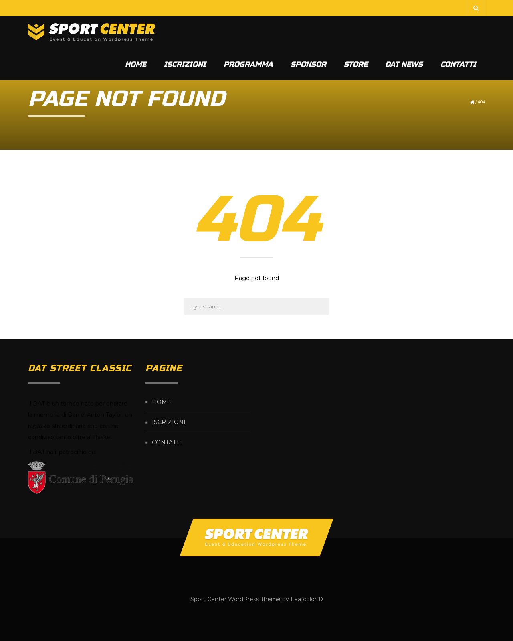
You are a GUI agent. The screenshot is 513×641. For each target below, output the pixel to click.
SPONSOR (308, 64)
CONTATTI (458, 64)
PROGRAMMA (248, 64)
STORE (356, 64)
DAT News (404, 64)
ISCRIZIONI (185, 64)
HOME (135, 64)
